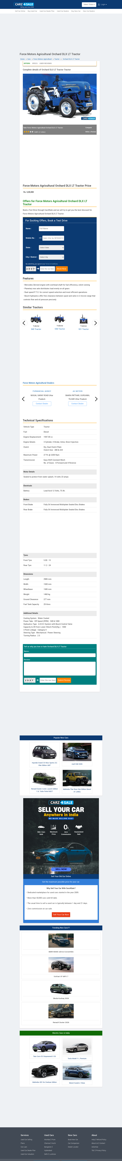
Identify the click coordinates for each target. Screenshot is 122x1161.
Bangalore (47, 1147)
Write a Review (90, 132)
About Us (95, 1143)
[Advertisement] (61, 32)
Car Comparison (73, 1143)
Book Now (61, 268)
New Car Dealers (89, 11)
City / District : (31, 257)
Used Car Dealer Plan (47, 11)
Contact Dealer (42, 403)
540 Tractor (36, 329)
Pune (53, 1139)
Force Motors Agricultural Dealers (38, 382)
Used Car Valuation (27, 1154)
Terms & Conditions (51, 264)
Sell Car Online (20, 11)
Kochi (54, 1143)
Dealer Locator (73, 1147)
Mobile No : (30, 238)
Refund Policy (101, 1139)
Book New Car (73, 1139)
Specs (34, 63)
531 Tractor (84, 329)
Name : (29, 228)
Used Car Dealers (63, 11)
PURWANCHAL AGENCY (42, 391)
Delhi (46, 1154)
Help (93, 1139)
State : (28, 247)
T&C (93, 1150)
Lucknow (52, 1154)
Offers (27, 63)
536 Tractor (60, 329)
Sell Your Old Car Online (61, 876)
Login (102, 4)
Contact (102, 1143)
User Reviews (45, 63)
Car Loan (24, 1147)
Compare (88, 127)
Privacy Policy (101, 1150)
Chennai (47, 1143)
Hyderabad (48, 1150)
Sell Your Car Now (61, 914)
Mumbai (47, 1139)
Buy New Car (75, 11)
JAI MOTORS (78, 391)
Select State (89, 4)
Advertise (95, 1147)
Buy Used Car (32, 11)
